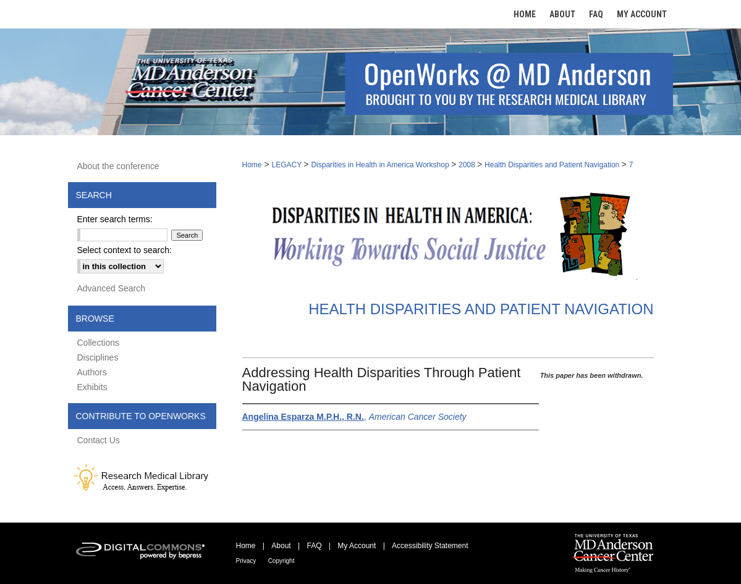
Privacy (246, 560)
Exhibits (92, 387)
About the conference (118, 166)
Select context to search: (124, 250)
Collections (98, 343)
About (280, 545)
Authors (92, 372)
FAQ (314, 545)
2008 (468, 165)
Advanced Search (111, 288)
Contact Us (98, 440)
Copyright (281, 560)
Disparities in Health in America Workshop (381, 165)
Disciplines (98, 357)
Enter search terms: (115, 219)
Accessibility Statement (430, 545)
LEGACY (287, 165)
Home (252, 165)
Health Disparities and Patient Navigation (553, 165)
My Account (356, 545)
